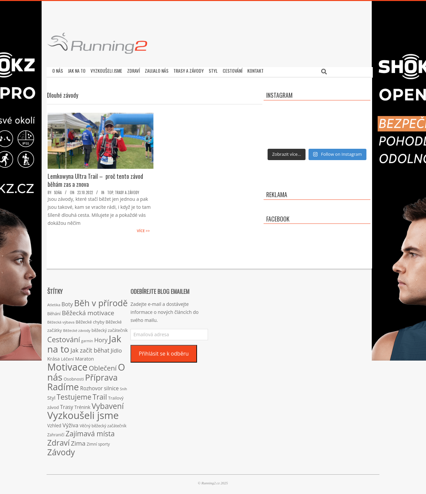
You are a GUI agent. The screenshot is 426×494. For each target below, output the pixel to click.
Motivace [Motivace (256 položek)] (67, 365)
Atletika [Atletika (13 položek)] (53, 303)
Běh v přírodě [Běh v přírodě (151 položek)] (101, 301)
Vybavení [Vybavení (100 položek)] (108, 404)
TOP (110, 190)
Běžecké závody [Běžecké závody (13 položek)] (77, 328)
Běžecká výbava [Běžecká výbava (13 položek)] (61, 320)
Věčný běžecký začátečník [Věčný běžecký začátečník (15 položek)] (103, 424)
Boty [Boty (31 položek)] (67, 302)
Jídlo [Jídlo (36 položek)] (116, 349)
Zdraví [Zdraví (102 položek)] (58, 441)
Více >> (143, 228)
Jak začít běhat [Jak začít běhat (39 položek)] (90, 349)
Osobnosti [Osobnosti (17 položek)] (74, 377)
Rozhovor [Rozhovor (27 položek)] (91, 386)
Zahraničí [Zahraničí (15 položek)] (55, 433)
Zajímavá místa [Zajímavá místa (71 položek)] (90, 432)
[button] (97, 43)
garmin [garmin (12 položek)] (87, 339)
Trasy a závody (127, 190)
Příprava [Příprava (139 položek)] (101, 375)
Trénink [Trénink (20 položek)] (83, 405)
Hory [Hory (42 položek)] (100, 338)
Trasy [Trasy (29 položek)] (66, 405)
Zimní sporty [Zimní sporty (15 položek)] (98, 442)
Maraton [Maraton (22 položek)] (84, 357)
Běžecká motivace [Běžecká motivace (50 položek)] (88, 311)
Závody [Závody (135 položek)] (61, 450)
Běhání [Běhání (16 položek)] (54, 312)
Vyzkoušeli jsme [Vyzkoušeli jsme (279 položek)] (83, 413)
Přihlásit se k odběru (164, 352)
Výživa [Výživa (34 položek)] (71, 423)
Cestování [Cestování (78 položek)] (63, 338)
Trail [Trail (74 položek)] (100, 395)
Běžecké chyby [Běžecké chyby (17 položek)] (90, 320)
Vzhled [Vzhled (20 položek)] (54, 424)
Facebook (278, 217)
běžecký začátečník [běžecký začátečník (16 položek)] (110, 329)
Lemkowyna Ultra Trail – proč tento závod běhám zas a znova (95, 178)
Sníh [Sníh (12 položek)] (123, 387)
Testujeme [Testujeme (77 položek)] (74, 395)
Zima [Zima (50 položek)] (78, 441)
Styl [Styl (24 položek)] (51, 396)
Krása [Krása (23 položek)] (53, 357)
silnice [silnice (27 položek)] (111, 386)
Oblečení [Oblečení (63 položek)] (103, 366)
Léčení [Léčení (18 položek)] (67, 357)
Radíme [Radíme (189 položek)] (63, 385)
